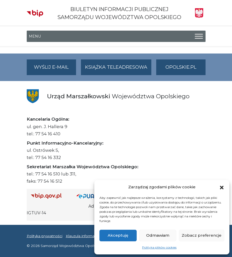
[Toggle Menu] (199, 36)
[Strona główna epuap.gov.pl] (90, 196)
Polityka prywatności (44, 236)
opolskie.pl (180, 67)
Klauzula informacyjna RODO (91, 236)
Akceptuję (118, 235)
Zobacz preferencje (201, 235)
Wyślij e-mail (55, 69)
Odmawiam (157, 235)
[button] (221, 187)
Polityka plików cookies (159, 247)
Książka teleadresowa (116, 67)
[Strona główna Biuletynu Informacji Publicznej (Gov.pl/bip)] (49, 196)
